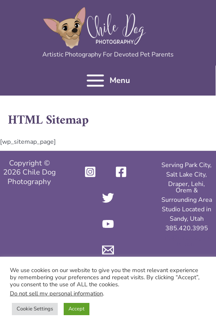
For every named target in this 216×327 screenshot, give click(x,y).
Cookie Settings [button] (35, 308)
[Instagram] (90, 171)
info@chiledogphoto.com (186, 240)
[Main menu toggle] (107, 81)
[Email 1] (108, 250)
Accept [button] (76, 308)
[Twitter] (108, 198)
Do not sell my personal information (56, 293)
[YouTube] (108, 224)
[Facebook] (121, 171)
